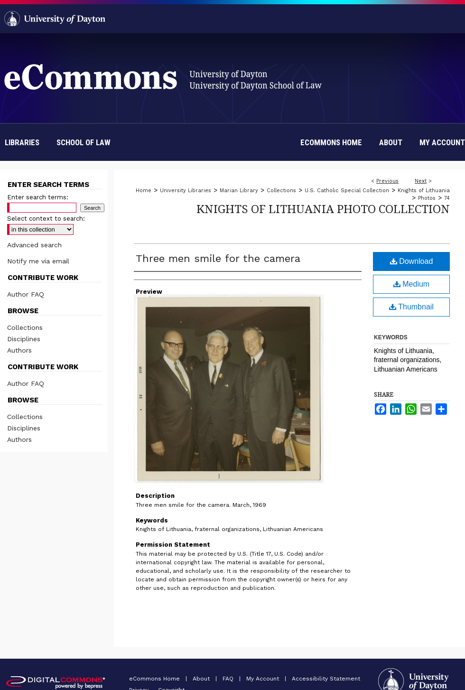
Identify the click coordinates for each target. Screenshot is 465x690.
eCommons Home (155, 678)
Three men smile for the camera (218, 258)
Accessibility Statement (326, 678)
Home (143, 190)
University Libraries (185, 190)
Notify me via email (38, 261)
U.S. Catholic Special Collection (347, 190)
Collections (281, 190)
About (202, 678)
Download (411, 261)
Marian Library (239, 190)
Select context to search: (46, 218)
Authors (19, 350)
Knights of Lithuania (424, 190)
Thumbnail (411, 307)
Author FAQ (25, 294)
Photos (427, 198)
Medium (411, 284)
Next (421, 181)
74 (447, 198)
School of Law (83, 142)
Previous (387, 181)
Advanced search (34, 245)
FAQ (229, 678)
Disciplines (23, 339)
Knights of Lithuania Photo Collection (323, 208)
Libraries (22, 142)
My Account (263, 678)
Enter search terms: (37, 197)
